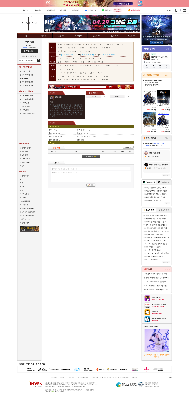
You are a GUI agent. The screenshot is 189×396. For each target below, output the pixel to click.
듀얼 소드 (110, 44)
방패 (79, 58)
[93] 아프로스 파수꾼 (84, 133)
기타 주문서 (98, 65)
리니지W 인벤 (24, 110)
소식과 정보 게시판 (26, 85)
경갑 (63, 55)
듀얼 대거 (120, 44)
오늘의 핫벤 (24, 151)
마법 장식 (86, 79)
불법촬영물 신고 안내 (110, 377)
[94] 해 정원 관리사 (55, 136)
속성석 (100, 73)
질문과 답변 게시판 (26, 82)
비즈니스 (62, 377)
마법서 (90, 76)
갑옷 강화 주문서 (85, 65)
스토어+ (167, 75)
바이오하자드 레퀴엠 (27, 215)
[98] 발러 (80, 140)
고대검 (87, 44)
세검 (101, 44)
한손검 (60, 44)
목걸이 (75, 62)
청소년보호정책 (96, 377)
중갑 (67, 55)
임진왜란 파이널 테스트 (159, 57)
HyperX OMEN (25, 201)
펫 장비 (60, 69)
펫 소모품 (70, 69)
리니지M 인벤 (24, 103)
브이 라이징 (24, 204)
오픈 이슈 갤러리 (25, 148)
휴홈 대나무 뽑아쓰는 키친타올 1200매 (156, 278)
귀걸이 (67, 62)
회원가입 (24, 56)
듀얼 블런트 (106, 48)
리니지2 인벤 (29, 42)
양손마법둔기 (94, 48)
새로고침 (165, 175)
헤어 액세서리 (98, 62)
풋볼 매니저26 (24, 223)
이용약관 (71, 377)
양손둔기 (83, 48)
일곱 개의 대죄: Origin (27, 208)
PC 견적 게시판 (25, 162)
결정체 (106, 76)
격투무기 (73, 51)
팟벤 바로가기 (24, 176)
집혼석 (92, 73)
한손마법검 (70, 44)
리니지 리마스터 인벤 (27, 99)
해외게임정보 (24, 194)
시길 (86, 58)
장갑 (66, 58)
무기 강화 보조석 (63, 76)
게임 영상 (23, 197)
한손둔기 (61, 48)
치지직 (22, 179)
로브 (71, 55)
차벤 (21, 183)
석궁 (64, 51)
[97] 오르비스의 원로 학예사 (86, 136)
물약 (59, 65)
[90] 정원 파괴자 (55, 133)
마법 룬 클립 (75, 79)
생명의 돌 (83, 73)
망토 (99, 58)
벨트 (82, 62)
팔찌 (89, 62)
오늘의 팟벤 (24, 155)
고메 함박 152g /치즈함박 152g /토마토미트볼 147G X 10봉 (157, 274)
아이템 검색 (74, 86)
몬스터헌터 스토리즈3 (27, 212)
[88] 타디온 (53, 130)
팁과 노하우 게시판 (26, 75)
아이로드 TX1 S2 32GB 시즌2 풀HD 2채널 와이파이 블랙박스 (157, 282)
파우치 (60, 79)
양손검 (79, 44)
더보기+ (167, 49)
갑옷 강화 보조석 (78, 76)
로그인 (169, 10)
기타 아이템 (104, 79)
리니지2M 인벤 (25, 106)
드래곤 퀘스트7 (25, 219)
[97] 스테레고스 (54, 140)
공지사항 (134, 377)
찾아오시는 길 (124, 377)
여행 (21, 190)
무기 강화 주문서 (70, 65)
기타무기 (88, 51)
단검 (94, 44)
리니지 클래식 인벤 (26, 95)
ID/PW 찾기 (33, 56)
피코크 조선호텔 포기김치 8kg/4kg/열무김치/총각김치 (157, 286)
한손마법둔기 (72, 48)
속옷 (92, 58)
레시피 (60, 73)
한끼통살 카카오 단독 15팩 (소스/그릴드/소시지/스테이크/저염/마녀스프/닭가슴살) (157, 290)
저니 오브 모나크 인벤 (27, 113)
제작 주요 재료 (71, 73)
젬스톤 (98, 76)
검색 (38, 60)
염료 (94, 79)
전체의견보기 (91, 156)
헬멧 (59, 58)
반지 (59, 62)
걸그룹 (22, 186)
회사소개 (54, 377)
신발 (72, 58)
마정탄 (116, 65)
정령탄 (108, 65)
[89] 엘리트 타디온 (83, 130)
